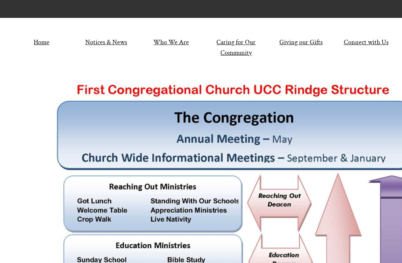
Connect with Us (366, 42)
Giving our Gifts (301, 42)
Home (41, 42)
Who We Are (171, 42)
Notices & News (106, 42)
